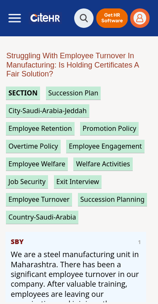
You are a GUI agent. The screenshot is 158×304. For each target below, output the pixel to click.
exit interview (77, 181)
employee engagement (105, 146)
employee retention (40, 128)
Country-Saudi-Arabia (42, 217)
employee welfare (36, 163)
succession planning (112, 199)
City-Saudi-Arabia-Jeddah (47, 110)
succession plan (73, 93)
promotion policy (109, 128)
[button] (112, 18)
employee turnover (39, 199)
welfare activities (103, 163)
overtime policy (33, 146)
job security (27, 181)
